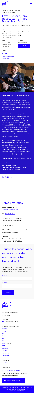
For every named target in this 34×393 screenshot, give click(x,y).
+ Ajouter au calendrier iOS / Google (8, 57)
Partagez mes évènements (13, 380)
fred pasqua (26, 25)
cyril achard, (6, 25)
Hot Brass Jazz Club (9, 12)
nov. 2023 (5, 10)
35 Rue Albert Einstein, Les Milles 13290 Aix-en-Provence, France (9, 35)
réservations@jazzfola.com (11, 209)
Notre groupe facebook (11, 370)
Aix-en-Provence (15, 10)
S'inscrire (7, 292)
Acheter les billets (24, 46)
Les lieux (5, 362)
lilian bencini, (16, 25)
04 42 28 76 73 (10, 214)
